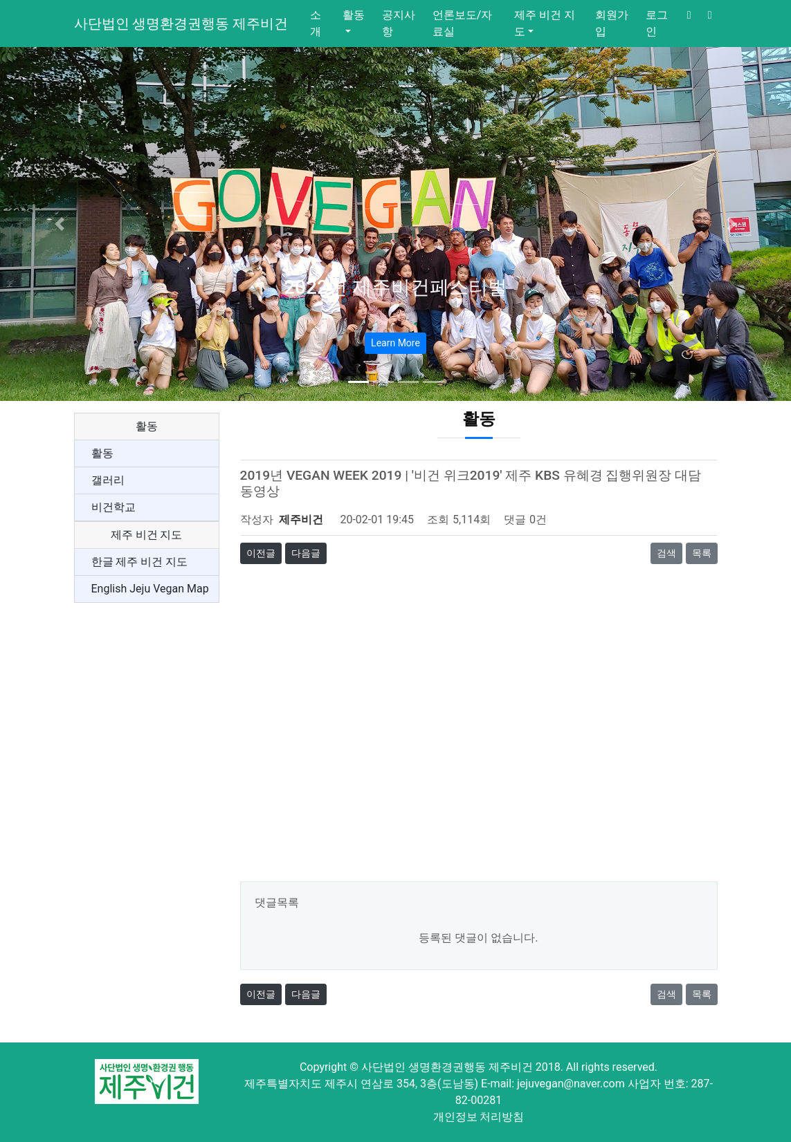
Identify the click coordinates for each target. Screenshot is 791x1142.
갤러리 (108, 480)
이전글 (260, 553)
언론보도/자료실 (463, 23)
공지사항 (398, 23)
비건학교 (113, 507)
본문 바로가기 (0, 0)
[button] (59, 224)
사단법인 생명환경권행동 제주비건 (181, 23)
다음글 (305, 553)
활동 (354, 14)
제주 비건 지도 (544, 23)
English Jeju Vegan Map (150, 588)
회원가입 (611, 23)
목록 (701, 553)
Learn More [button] (395, 342)
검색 (666, 553)
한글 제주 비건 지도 (139, 561)
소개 (315, 23)
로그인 (657, 23)
